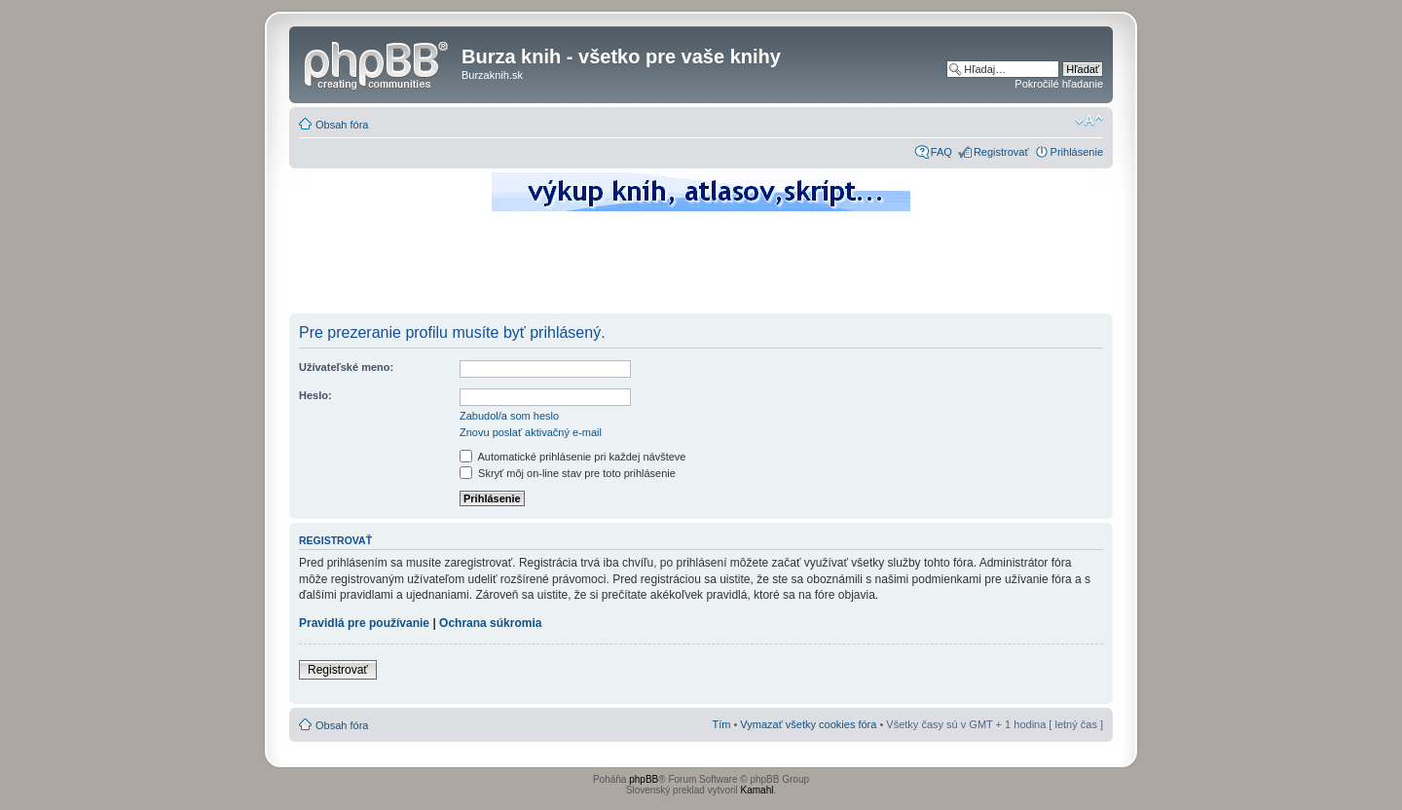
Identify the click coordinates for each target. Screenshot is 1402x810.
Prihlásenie (1077, 152)
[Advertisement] (701, 268)
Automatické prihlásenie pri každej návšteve (572, 456)
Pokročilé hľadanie (1059, 84)
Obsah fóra (341, 124)
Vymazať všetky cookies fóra (808, 724)
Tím (721, 724)
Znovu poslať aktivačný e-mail (531, 432)
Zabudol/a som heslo (509, 416)
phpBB (643, 779)
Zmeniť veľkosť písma (1089, 120)
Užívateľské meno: (346, 367)
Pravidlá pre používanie (364, 623)
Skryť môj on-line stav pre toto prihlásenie (568, 473)
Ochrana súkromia (490, 623)
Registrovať (1001, 152)
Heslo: (315, 395)
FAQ (941, 152)
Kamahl (757, 790)
